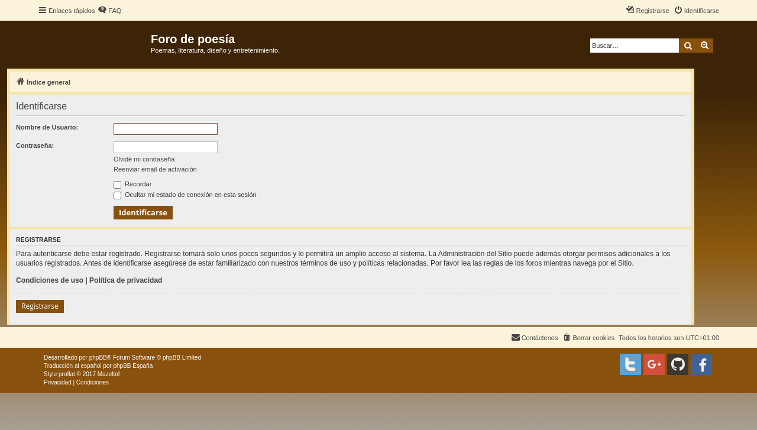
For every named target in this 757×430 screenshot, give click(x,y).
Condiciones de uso (49, 280)
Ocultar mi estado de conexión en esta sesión (185, 194)
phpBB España (133, 366)
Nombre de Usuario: (47, 127)
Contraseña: (35, 145)
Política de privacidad (125, 280)
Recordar (132, 183)
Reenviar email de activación (155, 169)
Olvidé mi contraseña (144, 159)
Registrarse (40, 306)
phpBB (98, 357)
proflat (67, 374)
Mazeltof (109, 374)
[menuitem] (109, 11)
